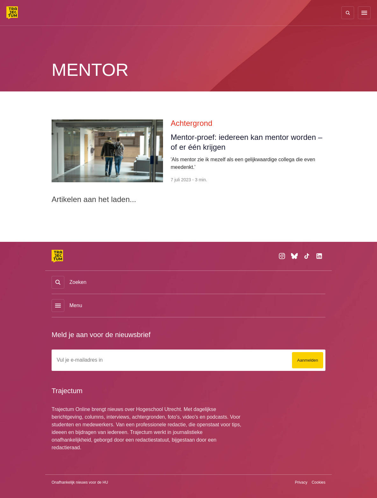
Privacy (301, 482)
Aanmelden (306, 360)
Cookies (318, 482)
